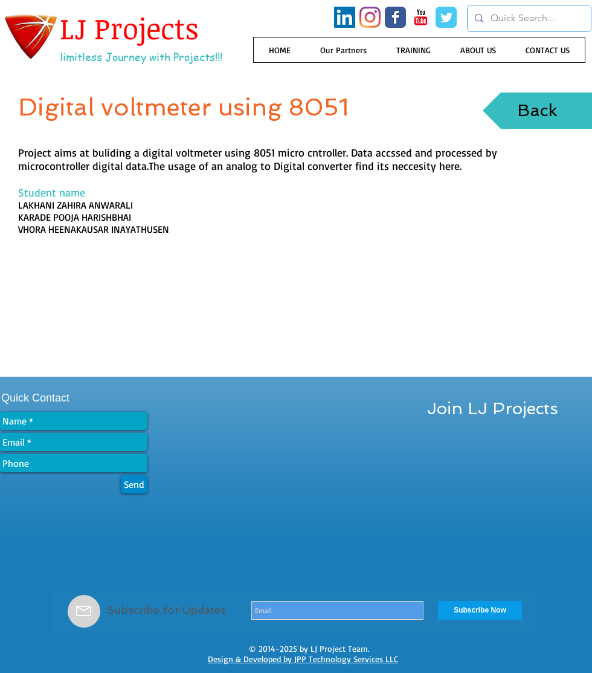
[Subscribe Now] (480, 610)
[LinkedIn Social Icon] (344, 17)
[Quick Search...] (528, 18)
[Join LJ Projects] (493, 409)
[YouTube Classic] (420, 17)
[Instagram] (370, 17)
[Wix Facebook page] (395, 17)
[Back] (537, 111)
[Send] (134, 484)
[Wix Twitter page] (446, 17)
